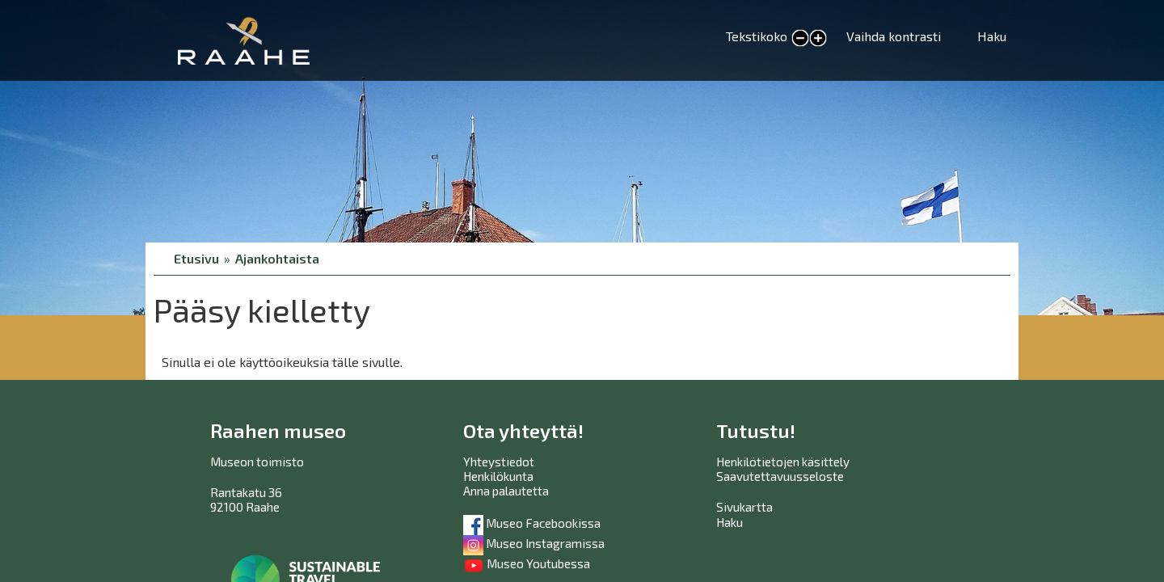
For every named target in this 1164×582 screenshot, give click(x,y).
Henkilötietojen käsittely (783, 461)
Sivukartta (744, 507)
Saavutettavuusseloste (780, 476)
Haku (991, 36)
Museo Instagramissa (534, 543)
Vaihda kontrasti (893, 36)
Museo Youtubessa (526, 563)
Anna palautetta (506, 490)
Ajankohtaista (277, 258)
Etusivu (196, 258)
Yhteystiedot (498, 461)
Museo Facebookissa (532, 523)
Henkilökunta (498, 476)
